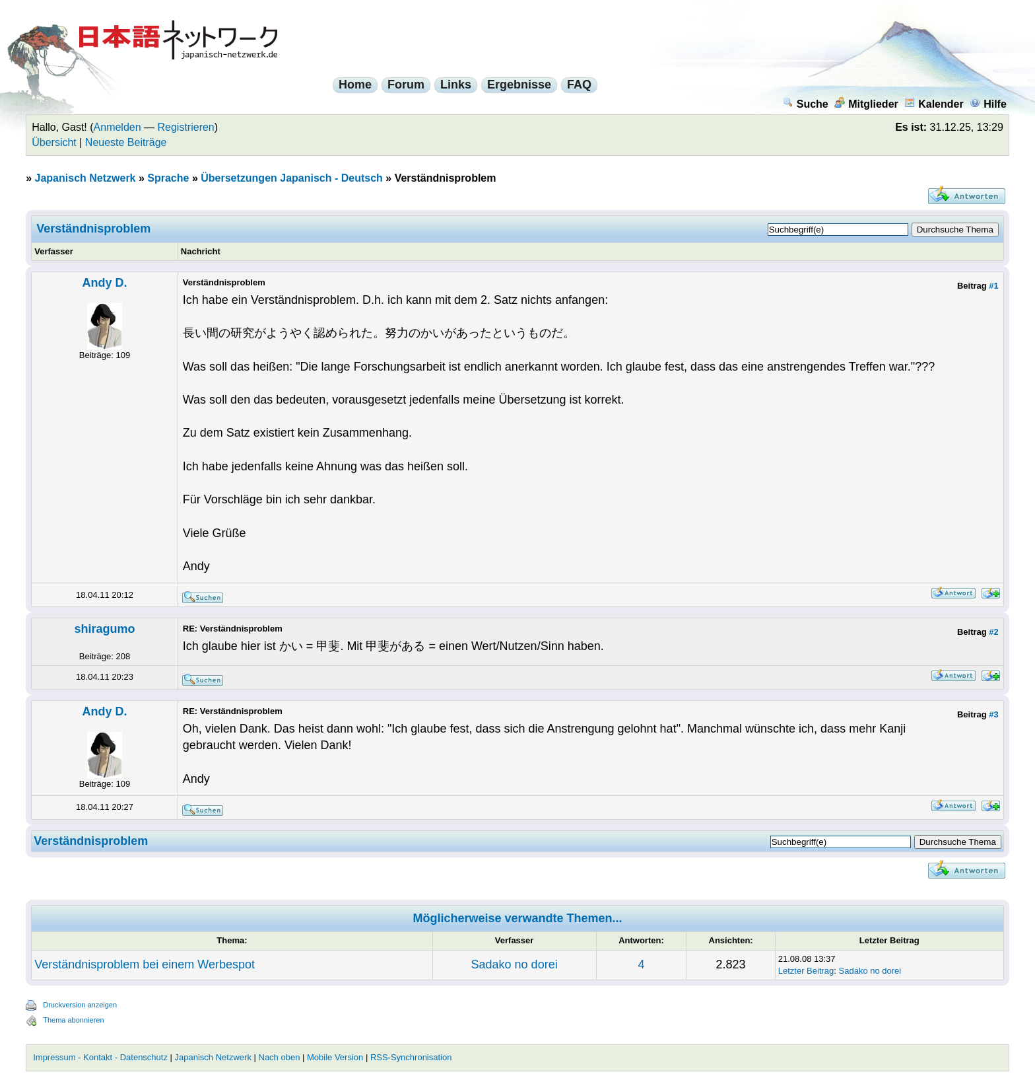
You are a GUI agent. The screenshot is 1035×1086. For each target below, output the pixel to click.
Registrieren (186, 127)
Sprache (168, 178)
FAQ (579, 84)
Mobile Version (335, 1057)
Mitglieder (866, 104)
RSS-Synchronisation (411, 1057)
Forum (405, 84)
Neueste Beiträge (126, 142)
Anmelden (117, 127)
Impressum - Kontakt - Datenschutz (100, 1057)
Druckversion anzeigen (80, 1005)
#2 (993, 632)
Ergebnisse (519, 84)
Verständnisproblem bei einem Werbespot (144, 964)
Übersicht (54, 142)
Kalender (933, 104)
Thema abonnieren (73, 1020)
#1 (993, 286)
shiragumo (104, 628)
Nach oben (279, 1057)
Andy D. (104, 282)
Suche (805, 104)
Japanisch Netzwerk (85, 178)
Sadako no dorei (514, 964)
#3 (993, 714)
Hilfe (988, 104)
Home (355, 84)
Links (455, 84)
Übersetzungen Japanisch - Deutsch (292, 178)
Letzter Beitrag (806, 971)
